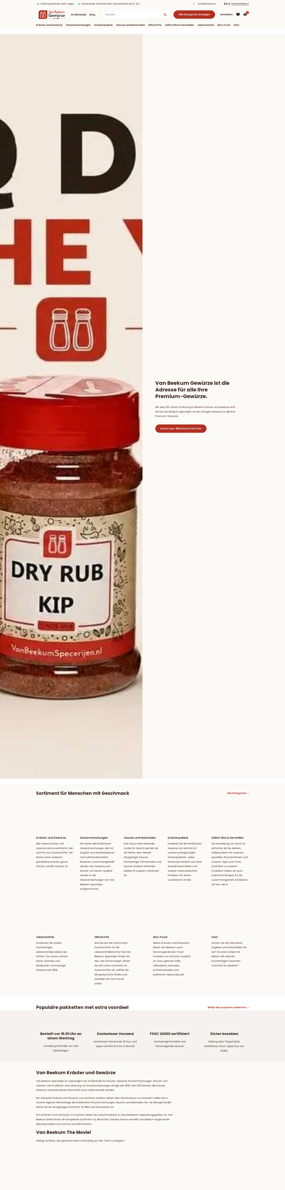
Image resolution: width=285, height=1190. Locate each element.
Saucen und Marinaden (130, 25)
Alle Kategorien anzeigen (194, 14)
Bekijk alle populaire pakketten (227, 1007)
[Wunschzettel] (238, 14)
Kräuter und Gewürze (49, 25)
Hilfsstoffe (155, 25)
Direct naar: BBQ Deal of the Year (180, 428)
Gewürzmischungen (78, 25)
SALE (236, 25)
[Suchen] (136, 14)
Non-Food (223, 25)
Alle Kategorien (236, 793)
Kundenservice (207, 3)
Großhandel (78, 14)
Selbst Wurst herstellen (179, 25)
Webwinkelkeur (240, 3)
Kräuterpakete (103, 25)
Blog (92, 14)
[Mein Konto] (226, 14)
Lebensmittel (205, 25)
